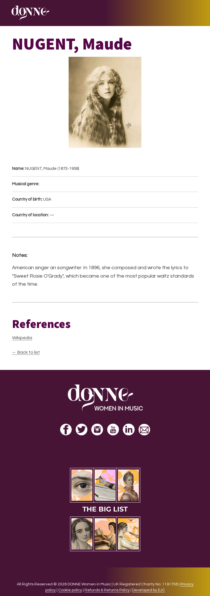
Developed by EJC (148, 590)
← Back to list (26, 352)
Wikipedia (22, 337)
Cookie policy (70, 590)
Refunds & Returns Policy (107, 590)
